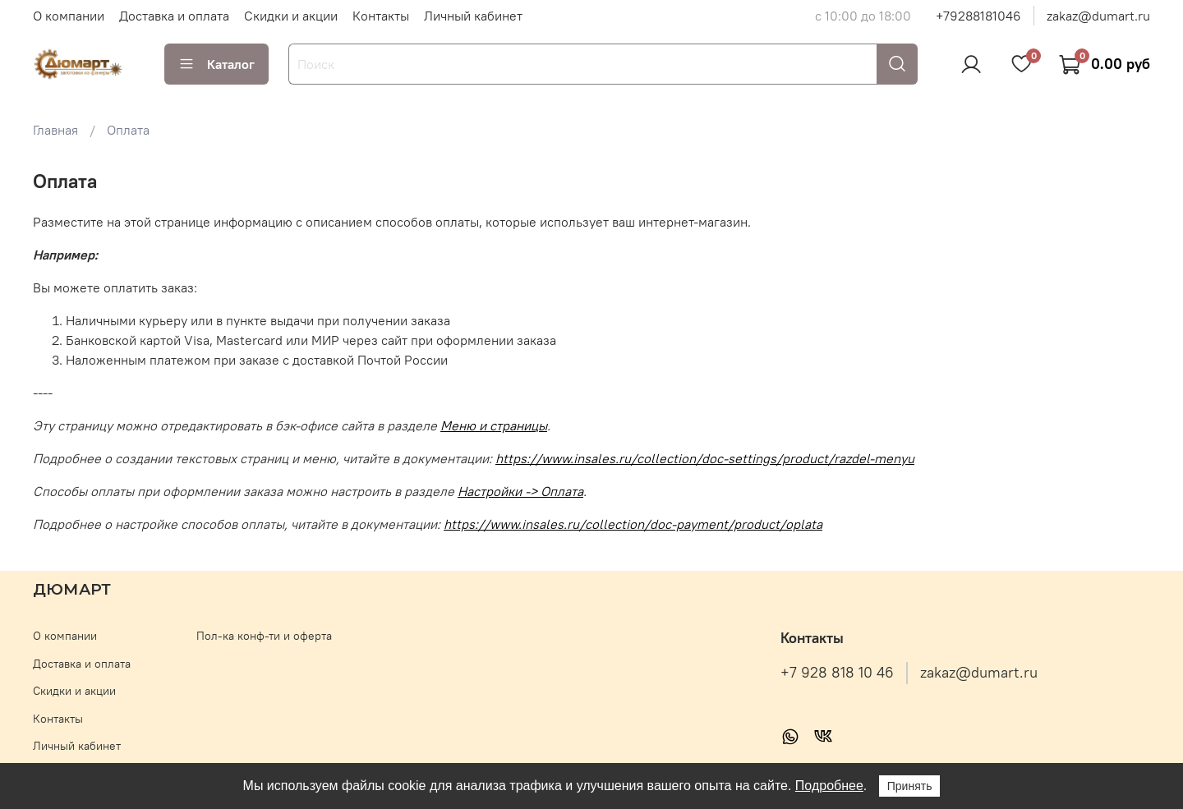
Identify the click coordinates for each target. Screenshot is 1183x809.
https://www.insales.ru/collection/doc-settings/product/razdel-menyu (704, 458)
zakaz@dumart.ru (1098, 15)
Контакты (380, 15)
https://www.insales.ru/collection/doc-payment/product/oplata (633, 524)
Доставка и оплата (174, 15)
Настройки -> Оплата (520, 491)
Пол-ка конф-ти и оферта (264, 635)
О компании (68, 15)
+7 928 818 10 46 (837, 673)
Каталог (216, 64)
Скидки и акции (291, 15)
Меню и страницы (493, 425)
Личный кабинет (473, 15)
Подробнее (829, 786)
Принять (909, 786)
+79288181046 (978, 15)
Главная (55, 130)
